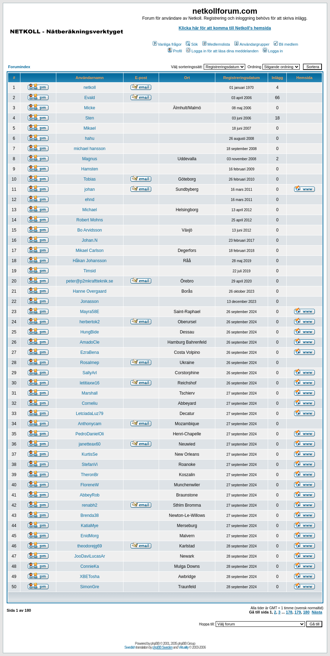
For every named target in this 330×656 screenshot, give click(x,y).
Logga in (273, 51)
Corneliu (89, 403)
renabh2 (89, 505)
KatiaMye (90, 525)
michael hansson (90, 148)
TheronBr (90, 474)
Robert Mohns (89, 219)
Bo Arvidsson (89, 230)
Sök (192, 44)
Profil (175, 51)
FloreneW (90, 484)
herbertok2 (90, 321)
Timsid (89, 270)
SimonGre (89, 586)
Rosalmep (89, 362)
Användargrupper (251, 44)
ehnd (89, 199)
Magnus (89, 158)
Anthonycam (89, 423)
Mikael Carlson (89, 250)
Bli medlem (286, 44)
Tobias (89, 179)
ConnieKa (89, 566)
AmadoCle (90, 342)
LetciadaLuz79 (89, 413)
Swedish (130, 647)
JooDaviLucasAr (89, 556)
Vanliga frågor (167, 44)
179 (297, 612)
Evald (89, 97)
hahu (89, 138)
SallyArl (89, 372)
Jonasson (90, 301)
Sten (89, 118)
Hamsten (89, 169)
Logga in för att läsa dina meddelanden (222, 51)
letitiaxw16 (90, 383)
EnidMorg (90, 535)
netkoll (89, 87)
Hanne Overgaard (89, 291)
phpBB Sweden (162, 647)
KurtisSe (89, 454)
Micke (89, 107)
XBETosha (90, 576)
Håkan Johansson (90, 260)
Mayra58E (89, 311)
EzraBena (89, 352)
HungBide (89, 332)
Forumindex (19, 67)
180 (306, 612)
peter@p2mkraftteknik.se (89, 281)
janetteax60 (90, 444)
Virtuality (184, 647)
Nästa (317, 612)
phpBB (155, 643)
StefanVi (89, 464)
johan (89, 189)
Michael (89, 209)
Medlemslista (216, 44)
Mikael (89, 128)
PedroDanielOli (89, 433)
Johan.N (89, 240)
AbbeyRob (90, 495)
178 (289, 612)
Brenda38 (90, 515)
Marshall (89, 393)
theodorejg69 (89, 546)
